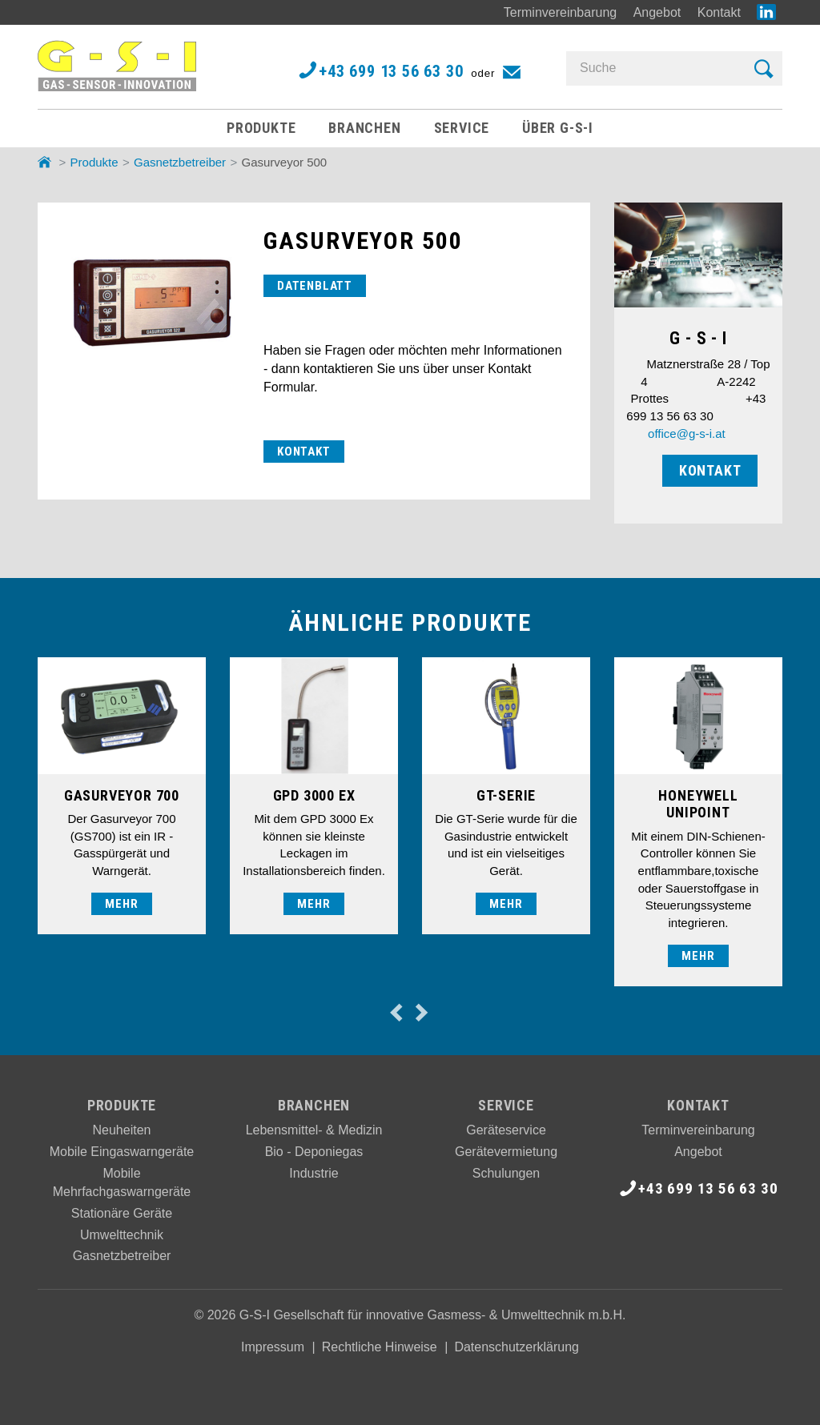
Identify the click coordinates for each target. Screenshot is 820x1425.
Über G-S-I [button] (557, 127)
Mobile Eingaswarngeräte (122, 1151)
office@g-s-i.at (687, 433)
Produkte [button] (261, 127)
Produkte (94, 162)
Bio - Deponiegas (314, 1151)
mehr (121, 904)
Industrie (313, 1173)
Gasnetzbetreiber (180, 162)
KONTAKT (304, 451)
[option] (122, 795)
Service (506, 1105)
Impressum (272, 1347)
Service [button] (462, 127)
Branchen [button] (364, 127)
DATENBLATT (314, 286)
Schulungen (506, 1173)
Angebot (657, 12)
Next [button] (420, 1012)
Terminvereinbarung (560, 12)
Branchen (314, 1105)
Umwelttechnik (121, 1235)
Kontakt (719, 12)
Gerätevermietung (506, 1151)
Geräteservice (506, 1130)
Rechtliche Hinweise (379, 1347)
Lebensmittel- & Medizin (314, 1130)
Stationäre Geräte (121, 1213)
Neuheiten (122, 1130)
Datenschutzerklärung (516, 1347)
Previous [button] (396, 1012)
